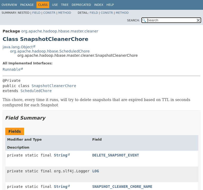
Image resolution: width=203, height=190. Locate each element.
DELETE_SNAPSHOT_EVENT (115, 155)
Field (36, 13)
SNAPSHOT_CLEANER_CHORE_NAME (122, 186)
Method (64, 13)
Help (110, 5)
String (60, 155)
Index (98, 5)
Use (55, 5)
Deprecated (81, 5)
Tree (64, 5)
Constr (49, 13)
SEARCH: (133, 20)
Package (27, 5)
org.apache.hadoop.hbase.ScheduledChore (50, 51)
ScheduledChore (36, 91)
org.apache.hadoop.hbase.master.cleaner (59, 31)
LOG (95, 171)
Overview (9, 5)
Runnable (11, 69)
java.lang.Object (18, 47)
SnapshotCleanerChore (54, 86)
